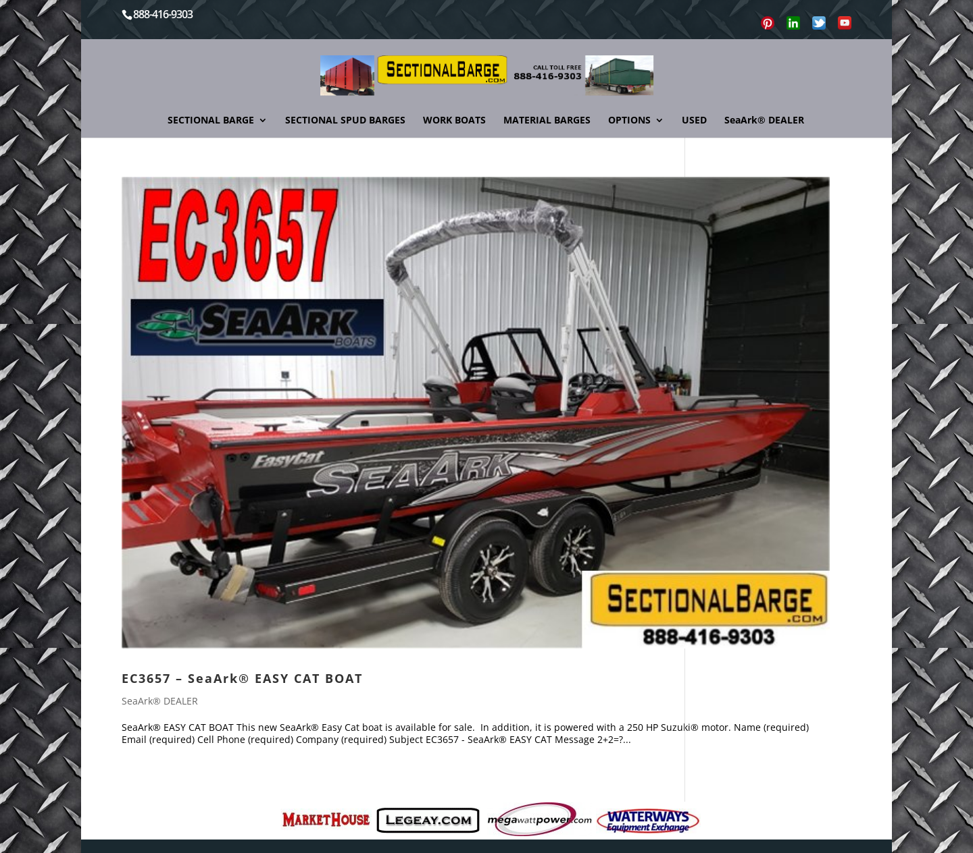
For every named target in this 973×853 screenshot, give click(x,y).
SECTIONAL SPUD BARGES (345, 120)
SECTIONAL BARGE (211, 120)
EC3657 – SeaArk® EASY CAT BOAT (242, 678)
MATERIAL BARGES (547, 120)
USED (694, 120)
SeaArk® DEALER (764, 120)
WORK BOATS (454, 120)
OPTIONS (629, 120)
